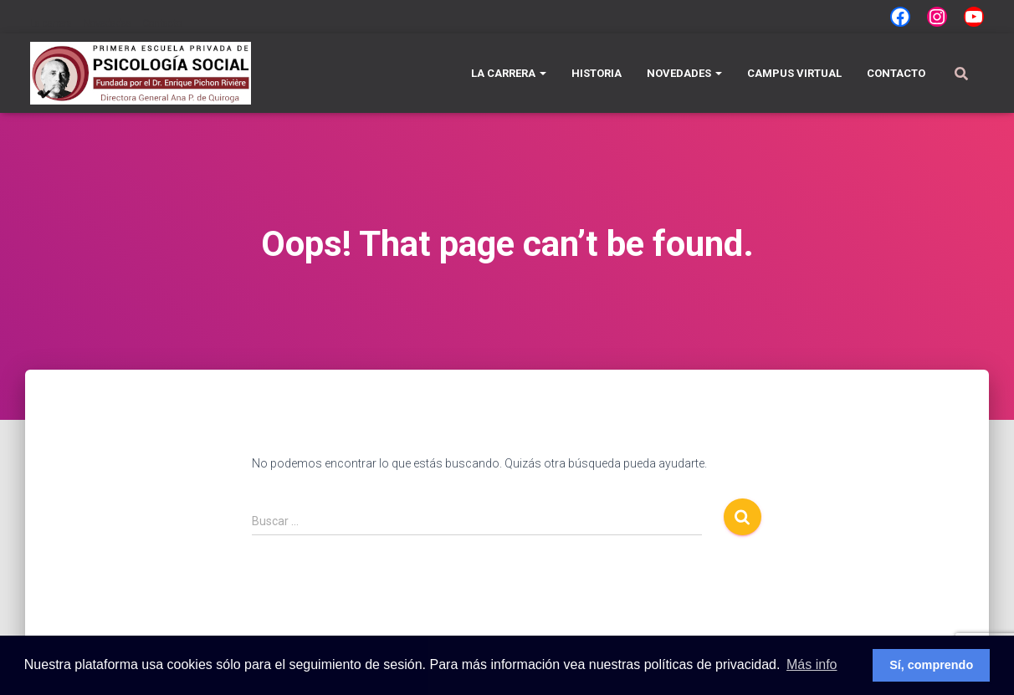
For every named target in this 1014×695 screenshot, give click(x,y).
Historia (596, 73)
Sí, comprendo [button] (931, 665)
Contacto (162, 23)
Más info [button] (811, 664)
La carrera (51, 23)
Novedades (107, 23)
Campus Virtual (794, 73)
